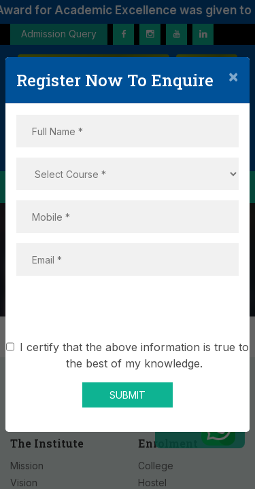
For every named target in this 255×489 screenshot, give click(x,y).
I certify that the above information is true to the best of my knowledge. (134, 355)
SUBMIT (127, 395)
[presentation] (127, 312)
